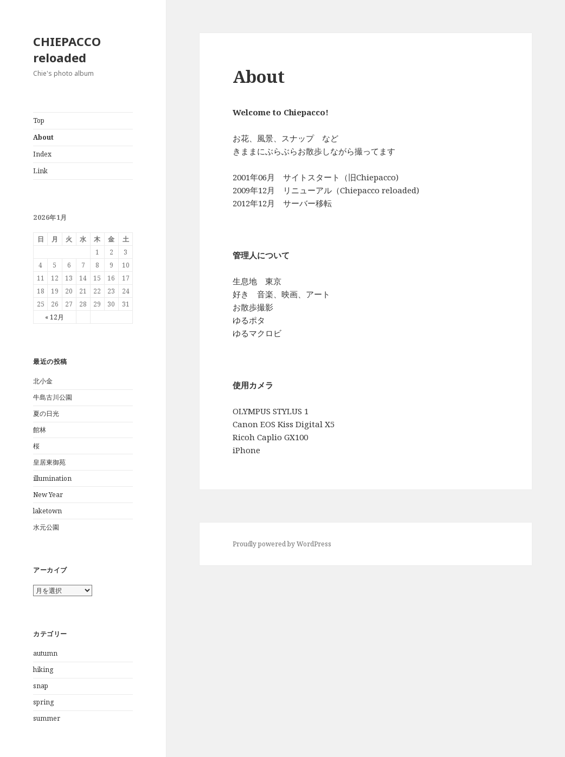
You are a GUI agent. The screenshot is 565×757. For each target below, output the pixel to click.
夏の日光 (46, 413)
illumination (52, 478)
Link (40, 170)
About (43, 137)
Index (42, 154)
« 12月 (54, 317)
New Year (48, 494)
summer (46, 718)
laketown (47, 510)
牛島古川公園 (52, 397)
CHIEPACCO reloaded (67, 49)
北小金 (43, 381)
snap (40, 685)
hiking (43, 669)
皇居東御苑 (49, 462)
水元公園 (46, 527)
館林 (39, 429)
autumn (45, 653)
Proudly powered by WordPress (282, 544)
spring (43, 702)
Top (38, 120)
